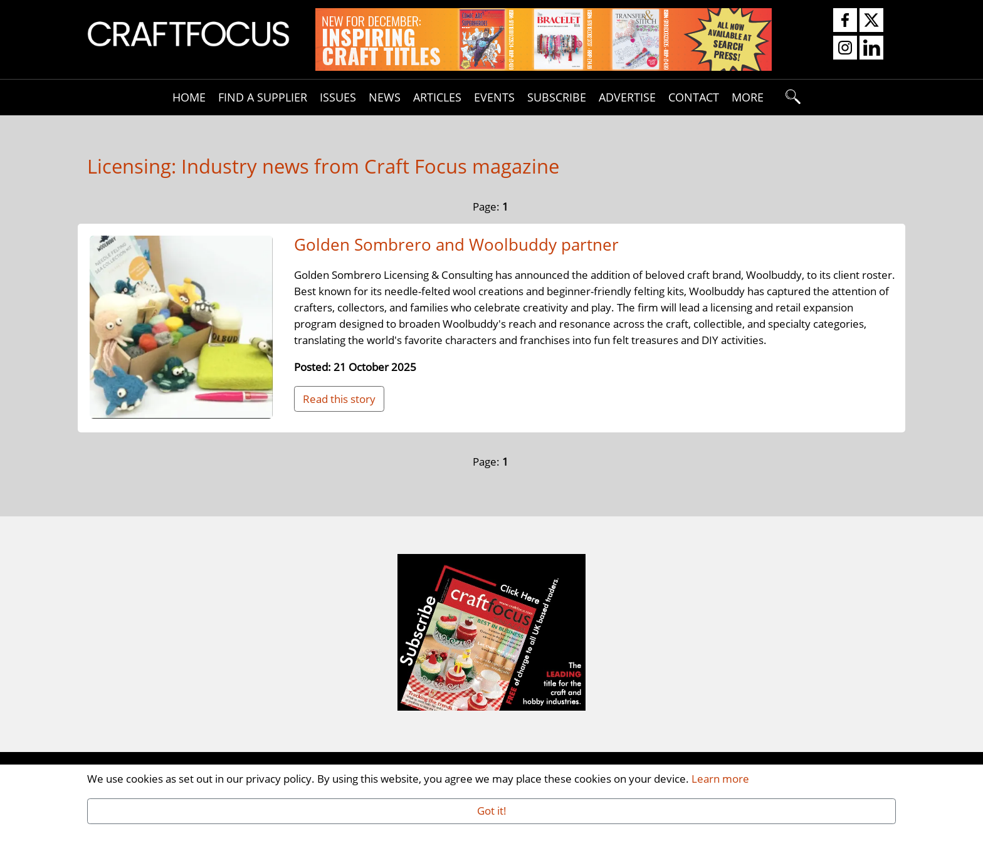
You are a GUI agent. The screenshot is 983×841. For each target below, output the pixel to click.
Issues (338, 97)
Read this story (339, 398)
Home (189, 97)
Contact (693, 97)
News (385, 97)
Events (494, 97)
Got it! (492, 810)
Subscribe (556, 97)
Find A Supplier (262, 97)
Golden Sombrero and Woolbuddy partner (456, 244)
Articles (437, 97)
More (748, 97)
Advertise (627, 97)
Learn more (720, 778)
